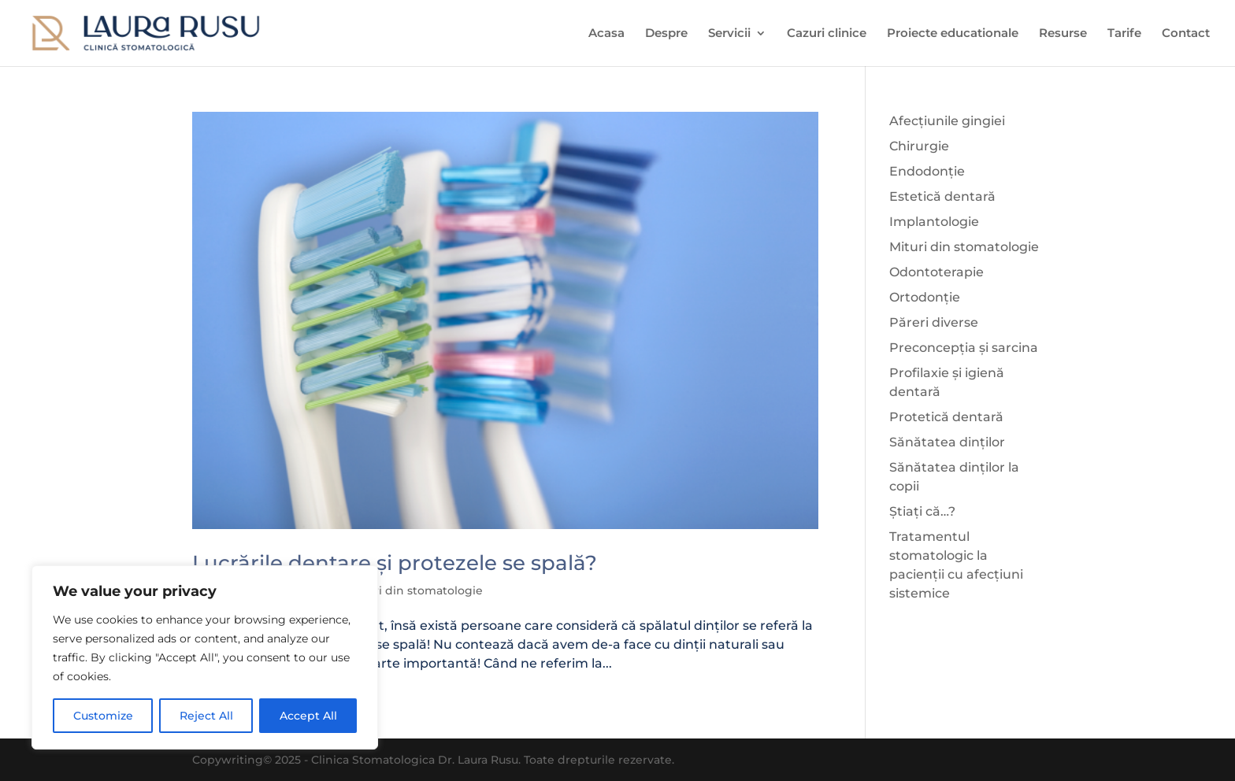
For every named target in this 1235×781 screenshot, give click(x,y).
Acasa (606, 34)
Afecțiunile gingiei (947, 120)
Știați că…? (922, 511)
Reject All (206, 716)
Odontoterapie (936, 272)
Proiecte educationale (952, 34)
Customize (103, 716)
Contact (1186, 34)
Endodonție (927, 171)
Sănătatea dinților (947, 442)
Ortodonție (924, 297)
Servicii (729, 34)
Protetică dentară (946, 416)
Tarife (1124, 34)
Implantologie (934, 221)
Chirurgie (919, 146)
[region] (205, 657)
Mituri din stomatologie (416, 590)
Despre (666, 34)
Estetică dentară (942, 196)
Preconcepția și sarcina (963, 347)
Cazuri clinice (826, 34)
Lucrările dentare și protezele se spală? (394, 563)
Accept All (308, 716)
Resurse (1063, 34)
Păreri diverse (933, 322)
